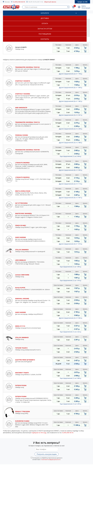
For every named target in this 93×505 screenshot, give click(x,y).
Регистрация (86, 8)
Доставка (45, 18)
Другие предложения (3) (70, 115)
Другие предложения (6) (70, 87)
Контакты (45, 39)
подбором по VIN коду (38, 433)
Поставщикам (45, 34)
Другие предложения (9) (70, 101)
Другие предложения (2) (70, 74)
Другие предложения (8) (70, 170)
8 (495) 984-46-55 (19, 2)
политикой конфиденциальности (50, 459)
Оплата (45, 23)
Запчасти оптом (45, 29)
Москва (7, 2)
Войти (84, 6)
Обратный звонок (50, 2)
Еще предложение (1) (70, 156)
